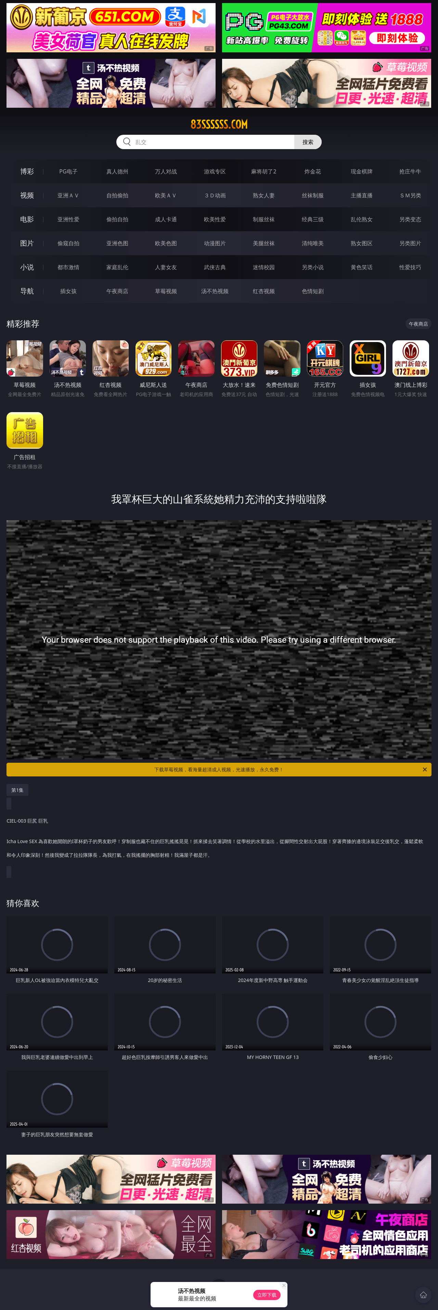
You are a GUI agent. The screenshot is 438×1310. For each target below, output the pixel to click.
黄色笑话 (362, 267)
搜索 (307, 142)
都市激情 (68, 267)
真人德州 (117, 171)
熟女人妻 (264, 195)
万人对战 (166, 171)
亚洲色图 (117, 243)
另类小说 (313, 267)
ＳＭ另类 (410, 195)
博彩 (27, 171)
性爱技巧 (410, 267)
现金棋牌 (362, 171)
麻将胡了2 (263, 171)
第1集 (17, 790)
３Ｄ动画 (215, 195)
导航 (27, 291)
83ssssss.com (219, 124)
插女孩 (68, 291)
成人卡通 (166, 219)
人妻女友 (166, 267)
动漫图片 (215, 243)
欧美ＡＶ (166, 195)
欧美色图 (166, 243)
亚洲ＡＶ (68, 195)
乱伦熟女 (362, 219)
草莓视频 (166, 291)
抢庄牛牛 (410, 171)
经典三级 (313, 219)
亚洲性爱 (68, 219)
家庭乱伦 (117, 267)
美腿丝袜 (264, 243)
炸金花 (313, 171)
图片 (27, 243)
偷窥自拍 (68, 243)
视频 (27, 195)
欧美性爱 (215, 219)
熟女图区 (362, 243)
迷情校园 (264, 267)
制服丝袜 (264, 219)
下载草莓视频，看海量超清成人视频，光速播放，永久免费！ (291, 769)
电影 (27, 219)
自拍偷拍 (117, 195)
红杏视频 (264, 291)
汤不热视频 (215, 291)
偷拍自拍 (117, 219)
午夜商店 (117, 291)
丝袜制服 (313, 195)
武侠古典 (215, 267)
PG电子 (68, 171)
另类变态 (410, 219)
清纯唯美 (313, 243)
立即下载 (266, 1295)
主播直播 (362, 195)
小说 (27, 267)
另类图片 (410, 243)
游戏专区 (215, 171)
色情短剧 (313, 291)
